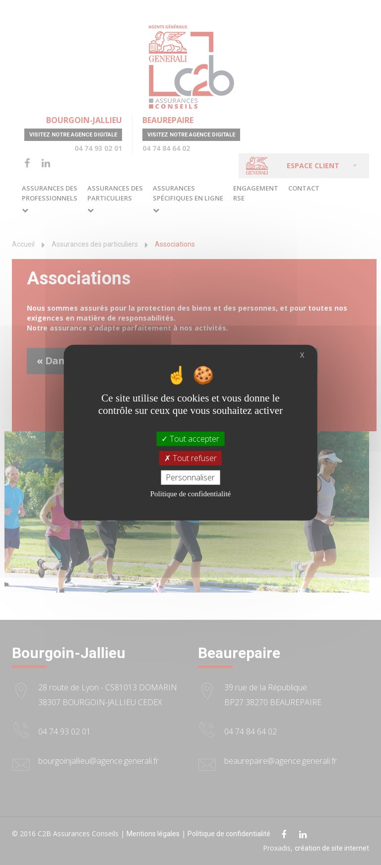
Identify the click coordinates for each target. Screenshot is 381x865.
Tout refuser (190, 457)
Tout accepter (190, 438)
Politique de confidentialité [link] (190, 494)
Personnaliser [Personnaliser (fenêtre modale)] (190, 477)
